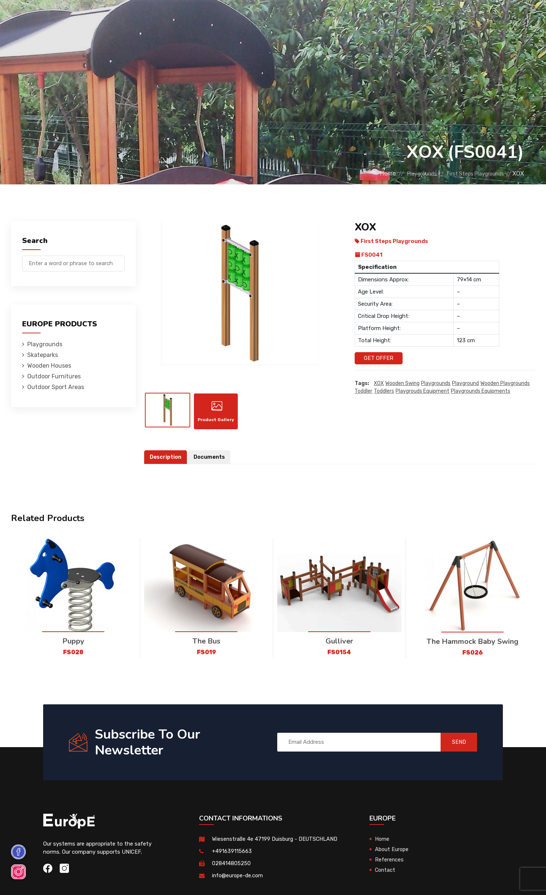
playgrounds (436, 383)
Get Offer (378, 358)
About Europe (392, 852)
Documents (211, 460)
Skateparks (159, 16)
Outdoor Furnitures (271, 16)
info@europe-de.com (238, 878)
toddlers (384, 391)
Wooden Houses (209, 16)
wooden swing (402, 383)
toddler (363, 391)
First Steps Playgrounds (470, 173)
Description (166, 460)
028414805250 (231, 866)
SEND (455, 745)
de (505, 17)
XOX (379, 383)
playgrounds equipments (480, 391)
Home (368, 173)
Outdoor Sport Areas (55, 387)
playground (465, 383)
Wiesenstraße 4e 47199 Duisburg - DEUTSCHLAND (276, 842)
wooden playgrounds (505, 383)
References (375, 16)
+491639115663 (232, 854)
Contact (414, 16)
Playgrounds (113, 16)
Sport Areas (329, 16)
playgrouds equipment (422, 391)
